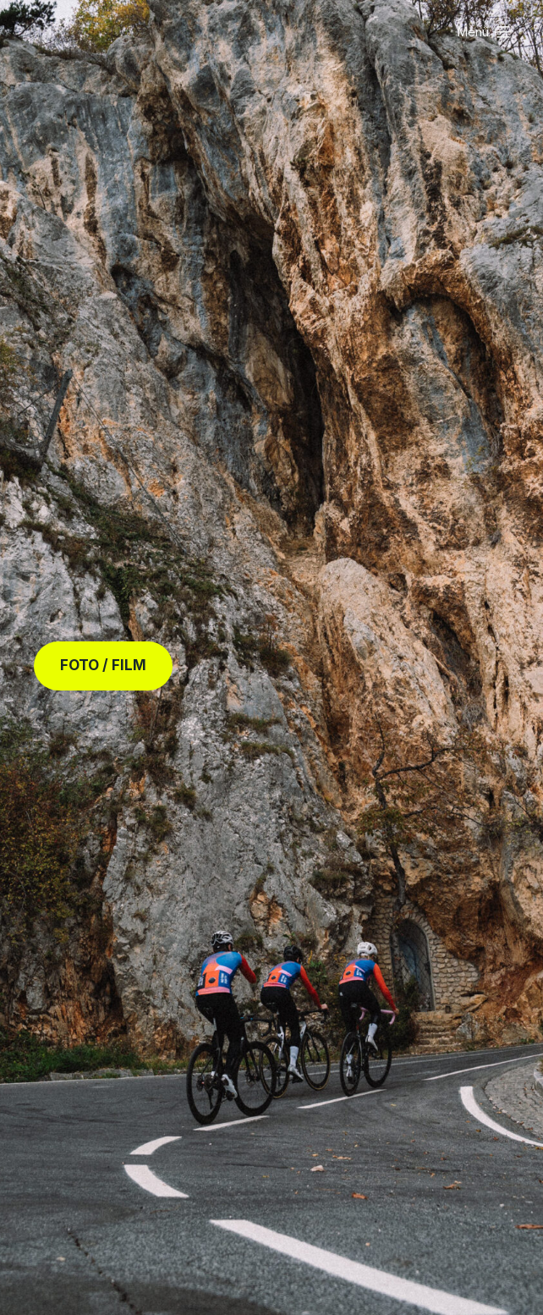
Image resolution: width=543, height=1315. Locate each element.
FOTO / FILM (103, 665)
